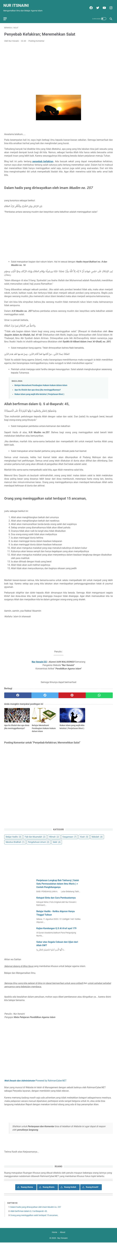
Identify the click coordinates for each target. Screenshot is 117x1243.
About (62, 1233)
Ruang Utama (27, 1186)
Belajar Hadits (13, 836)
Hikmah (54, 836)
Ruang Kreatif (92, 1186)
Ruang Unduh (70, 1186)
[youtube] (103, 6)
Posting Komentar (36, 39)
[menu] (7, 15)
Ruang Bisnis (48, 1186)
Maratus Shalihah (15, 841)
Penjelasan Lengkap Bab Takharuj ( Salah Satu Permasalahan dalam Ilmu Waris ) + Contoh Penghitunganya (57, 883)
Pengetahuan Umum (38, 841)
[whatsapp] (99, 693)
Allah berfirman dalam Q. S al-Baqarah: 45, (28, 1211)
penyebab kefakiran (42, 159)
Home (54, 1233)
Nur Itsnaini (17, 3)
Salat (57, 841)
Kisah (84, 836)
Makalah (97, 836)
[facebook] (90, 6)
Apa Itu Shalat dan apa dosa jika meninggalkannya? (38, 387)
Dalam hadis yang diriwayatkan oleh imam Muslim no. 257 (35, 1206)
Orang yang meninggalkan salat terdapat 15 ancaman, (34, 1215)
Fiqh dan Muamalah (35, 836)
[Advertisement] (58, 63)
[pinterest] (72, 693)
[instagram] (110, 6)
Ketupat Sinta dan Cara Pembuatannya (56, 897)
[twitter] (96, 6)
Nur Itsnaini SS (39, 659)
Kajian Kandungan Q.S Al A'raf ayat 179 (56, 928)
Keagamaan (69, 836)
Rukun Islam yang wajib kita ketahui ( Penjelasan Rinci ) (39, 392)
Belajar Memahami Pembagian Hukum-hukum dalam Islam (41, 383)
